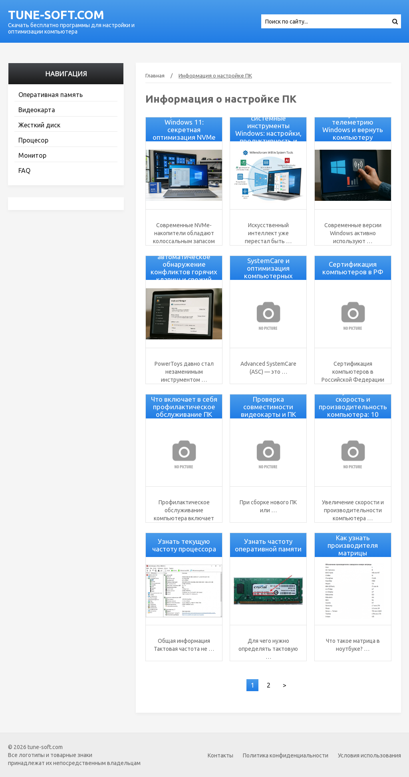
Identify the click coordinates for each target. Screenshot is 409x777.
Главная (155, 75)
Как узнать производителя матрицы (353, 545)
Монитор (32, 155)
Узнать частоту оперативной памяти (268, 545)
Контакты (220, 755)
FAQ (24, 170)
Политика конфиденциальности (285, 755)
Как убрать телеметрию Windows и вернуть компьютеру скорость (352, 129)
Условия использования (369, 755)
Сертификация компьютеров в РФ (352, 268)
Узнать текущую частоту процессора (184, 545)
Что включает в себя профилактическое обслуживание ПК (184, 406)
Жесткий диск (39, 125)
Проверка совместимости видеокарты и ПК (268, 406)
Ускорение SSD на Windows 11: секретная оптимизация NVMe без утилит (184, 129)
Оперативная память (50, 94)
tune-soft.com (56, 15)
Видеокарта (36, 109)
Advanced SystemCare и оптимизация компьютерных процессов (268, 268)
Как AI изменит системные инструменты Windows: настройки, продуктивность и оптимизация (268, 129)
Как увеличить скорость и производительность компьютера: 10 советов (353, 406)
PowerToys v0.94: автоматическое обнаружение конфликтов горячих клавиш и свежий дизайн (184, 268)
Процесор (33, 140)
